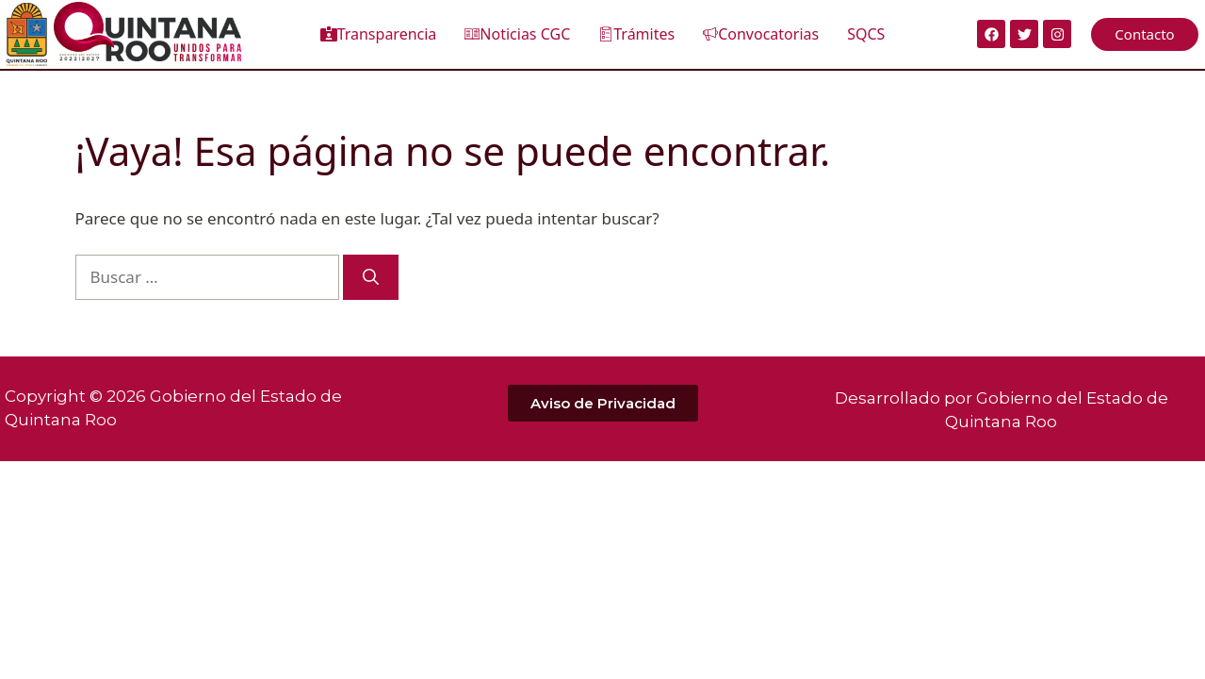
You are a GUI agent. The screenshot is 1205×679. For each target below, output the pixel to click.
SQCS (866, 34)
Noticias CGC (517, 34)
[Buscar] (371, 277)
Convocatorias (761, 34)
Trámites (636, 34)
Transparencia (378, 34)
